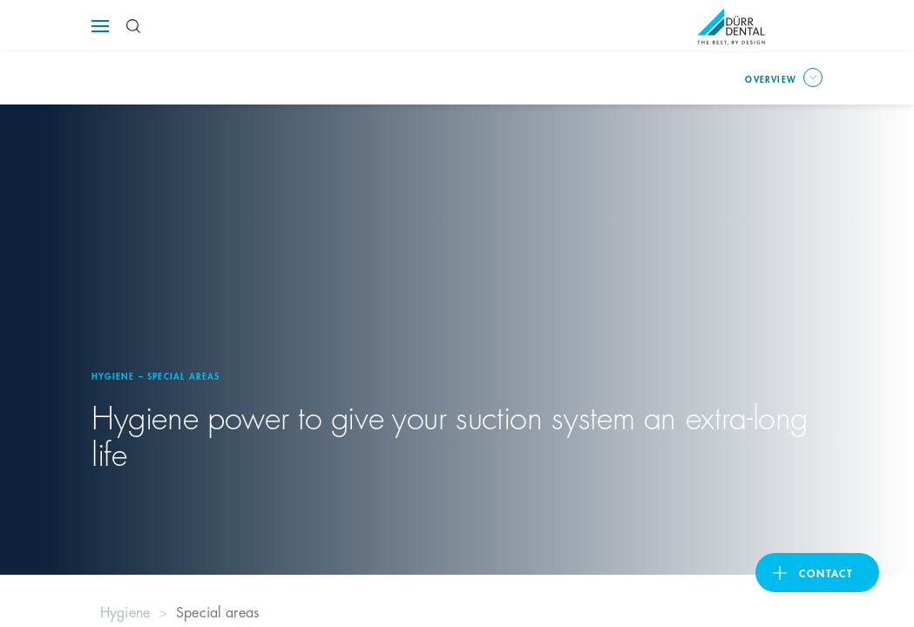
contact (826, 572)
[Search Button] (133, 26)
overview (770, 78)
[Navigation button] (100, 26)
